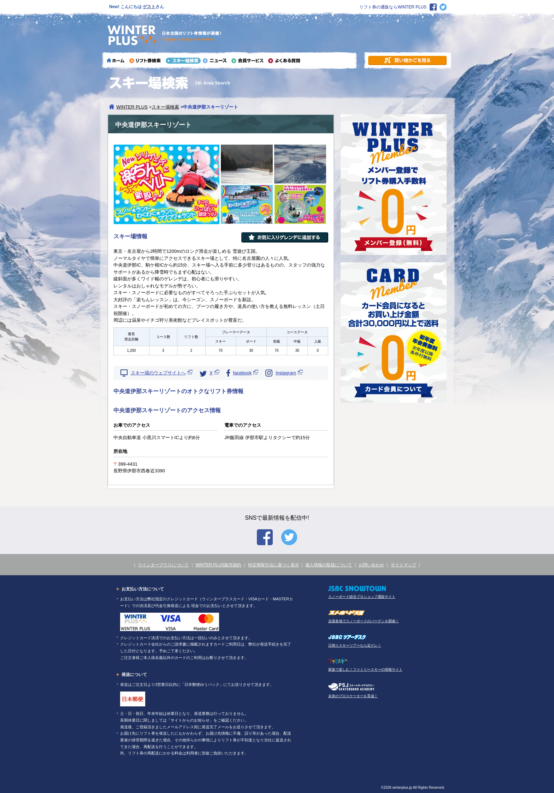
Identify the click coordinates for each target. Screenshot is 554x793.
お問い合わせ (371, 564)
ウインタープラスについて (163, 564)
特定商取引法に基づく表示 (273, 564)
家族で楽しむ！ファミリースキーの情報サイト (365, 669)
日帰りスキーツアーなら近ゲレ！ (354, 645)
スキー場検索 (165, 107)
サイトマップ (403, 564)
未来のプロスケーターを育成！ (353, 696)
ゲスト (149, 6)
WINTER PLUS (132, 107)
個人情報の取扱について (328, 564)
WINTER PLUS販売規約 (218, 564)
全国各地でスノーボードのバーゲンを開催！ (363, 621)
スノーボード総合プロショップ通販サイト (361, 597)
